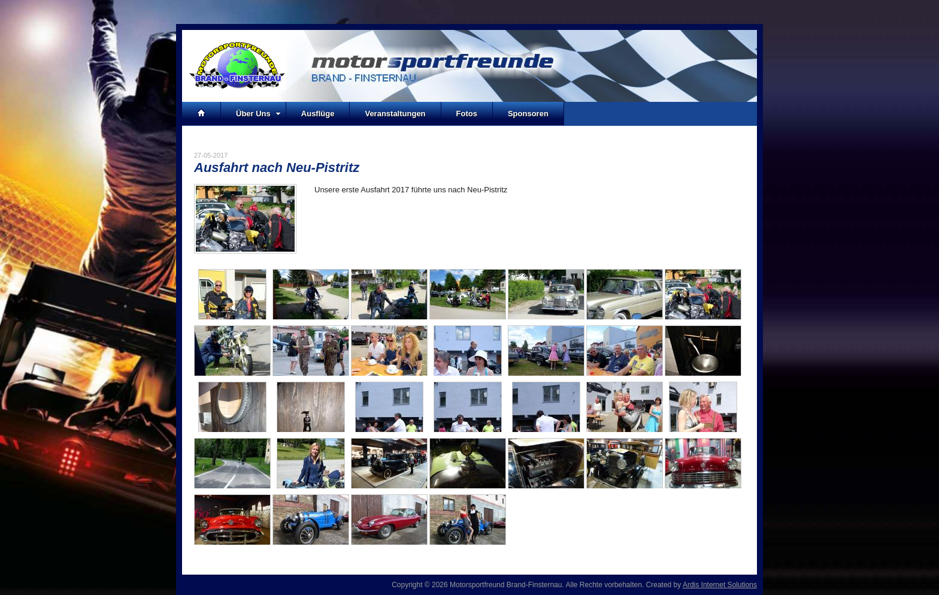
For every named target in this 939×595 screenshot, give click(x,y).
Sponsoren (528, 113)
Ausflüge (318, 113)
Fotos (466, 113)
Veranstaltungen (395, 113)
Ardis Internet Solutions (720, 585)
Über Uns (258, 113)
